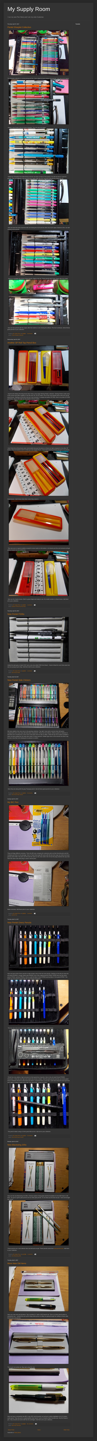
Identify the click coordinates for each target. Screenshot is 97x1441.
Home (38, 1430)
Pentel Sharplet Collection (19, 27)
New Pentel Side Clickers (18, 680)
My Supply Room (28, 9)
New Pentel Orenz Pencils (19, 922)
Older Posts (66, 1430)
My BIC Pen (12, 802)
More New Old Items (16, 1263)
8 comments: (30, 793)
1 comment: (29, 604)
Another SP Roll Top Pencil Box (21, 343)
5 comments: (30, 1135)
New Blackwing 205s (16, 1145)
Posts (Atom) (17, 1432)
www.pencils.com (58, 1248)
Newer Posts (11, 1430)
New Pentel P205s (15, 614)
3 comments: (30, 333)
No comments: (30, 1423)
